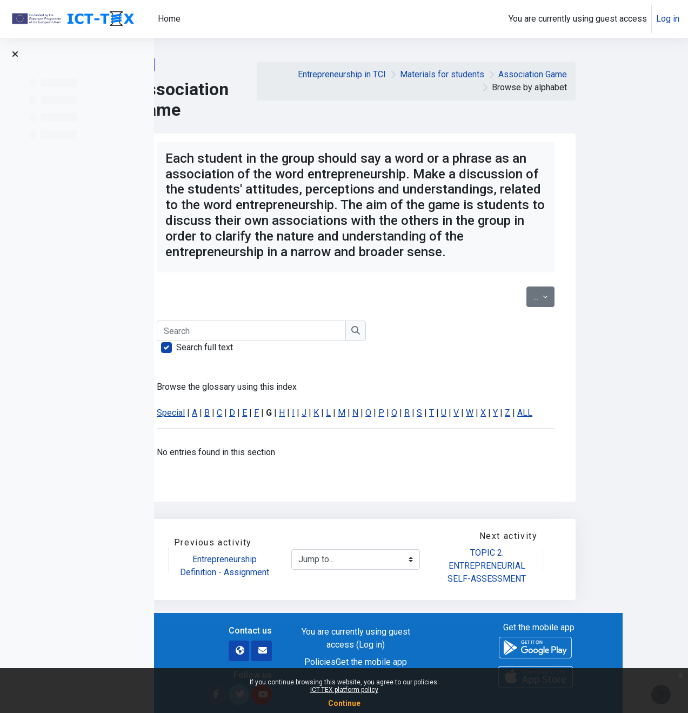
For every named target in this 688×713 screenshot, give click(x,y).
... (609, 296)
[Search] (317, 331)
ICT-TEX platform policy (344, 690)
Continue (344, 703)
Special (237, 413)
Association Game (598, 74)
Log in (667, 19)
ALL (590, 413)
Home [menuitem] (169, 19)
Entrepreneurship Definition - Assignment (290, 565)
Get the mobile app (436, 662)
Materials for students (507, 74)
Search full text (270, 347)
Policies (385, 662)
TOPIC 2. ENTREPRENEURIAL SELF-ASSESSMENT (553, 566)
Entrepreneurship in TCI (407, 74)
